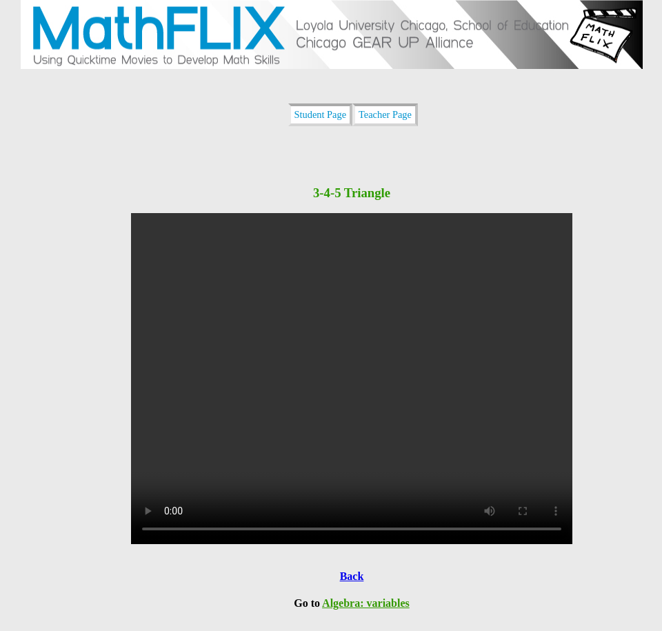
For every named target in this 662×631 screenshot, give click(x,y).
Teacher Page (385, 114)
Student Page (320, 114)
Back (352, 576)
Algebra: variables (366, 603)
